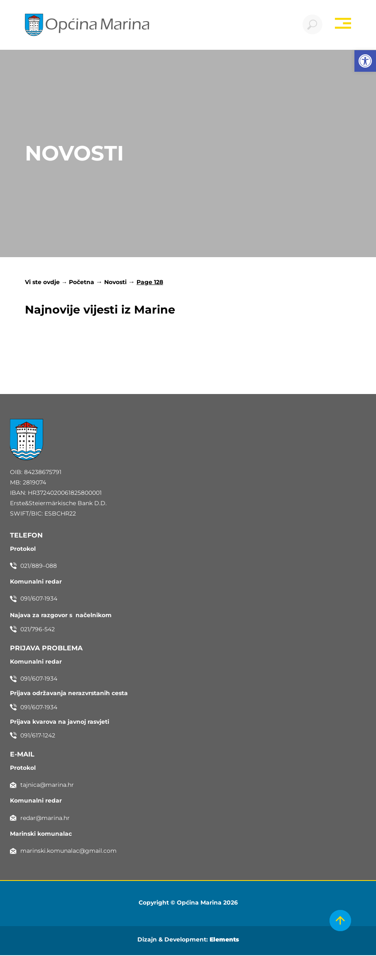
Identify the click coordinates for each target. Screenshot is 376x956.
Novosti (115, 283)
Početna (81, 283)
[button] (365, 61)
